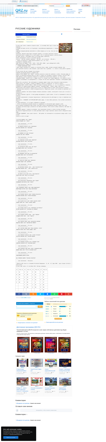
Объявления (57, 11)
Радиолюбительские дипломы (26, 17)
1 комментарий (62, 373)
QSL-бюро (32, 12)
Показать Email (29, 41)
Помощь (80, 11)
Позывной (51, 5)
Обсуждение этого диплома (22, 403)
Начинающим (45, 12)
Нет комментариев (20, 373)
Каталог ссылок (45, 11)
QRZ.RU (17, 17)
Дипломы (44, 9)
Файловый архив (70, 12)
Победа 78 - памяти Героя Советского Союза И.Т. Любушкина (22, 389)
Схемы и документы (71, 11)
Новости (56, 9)
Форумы (80, 9)
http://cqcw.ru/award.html (31, 39)
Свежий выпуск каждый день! (26, 314)
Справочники (69, 9)
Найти (68, 5)
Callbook (32, 9)
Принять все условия (10, 437)
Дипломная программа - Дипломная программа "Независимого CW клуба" (71, 17)
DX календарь (33, 11)
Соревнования (57, 12)
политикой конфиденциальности (15, 434)
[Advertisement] (53, 23)
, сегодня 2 (26, 297)
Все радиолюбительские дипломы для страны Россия (44, 17)
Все (79, 12)
